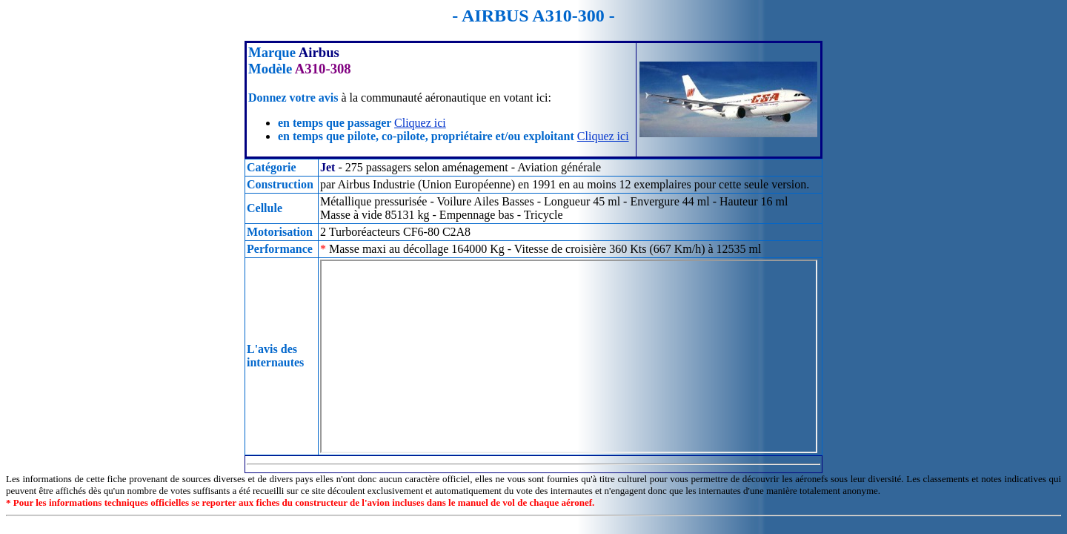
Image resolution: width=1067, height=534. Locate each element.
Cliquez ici (420, 122)
